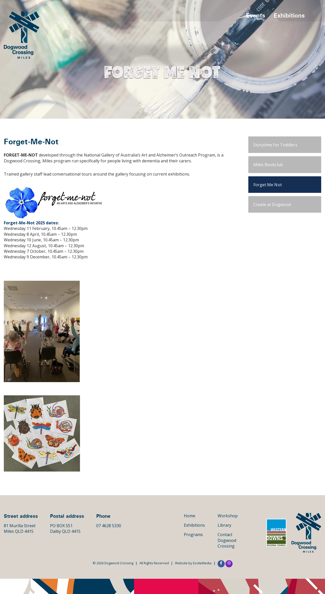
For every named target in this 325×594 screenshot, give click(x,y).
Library (224, 525)
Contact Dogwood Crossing (227, 540)
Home (189, 516)
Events (255, 15)
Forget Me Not (267, 184)
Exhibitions (289, 15)
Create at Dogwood (272, 204)
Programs (193, 534)
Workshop (228, 516)
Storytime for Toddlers (275, 145)
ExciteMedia (202, 563)
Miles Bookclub (268, 164)
